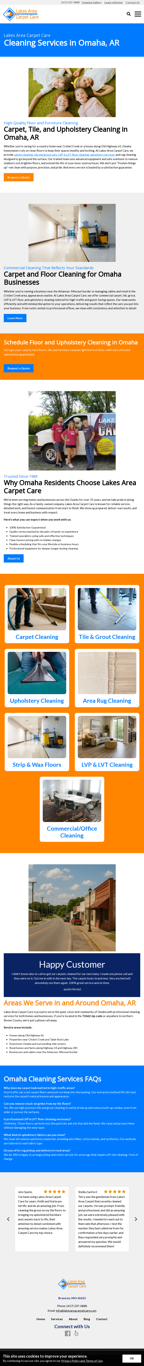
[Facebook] (67, 1334)
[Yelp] (76, 1334)
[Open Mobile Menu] (138, 14)
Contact (101, 1319)
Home (41, 1319)
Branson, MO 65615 (72, 1298)
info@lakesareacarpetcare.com (76, 1310)
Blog (87, 1319)
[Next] (135, 1219)
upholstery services (102, 154)
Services (57, 1319)
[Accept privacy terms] (131, 1359)
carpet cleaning (23, 154)
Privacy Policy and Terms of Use (82, 1360)
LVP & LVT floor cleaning (73, 154)
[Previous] (8, 1219)
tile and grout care (45, 154)
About (73, 1319)
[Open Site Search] (129, 14)
